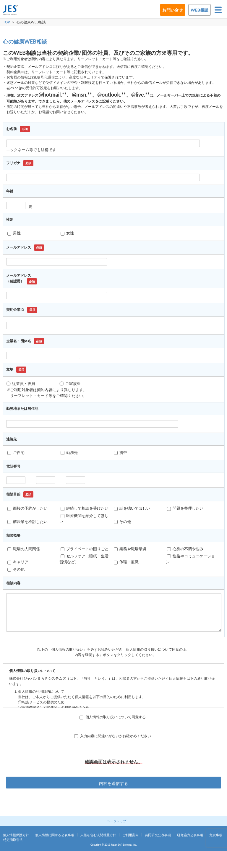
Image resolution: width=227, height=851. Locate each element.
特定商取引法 (13, 839)
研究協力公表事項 (190, 834)
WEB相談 (199, 9)
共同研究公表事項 (158, 834)
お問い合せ (172, 9)
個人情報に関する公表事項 (54, 834)
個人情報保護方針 (16, 834)
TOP (7, 22)
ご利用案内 (130, 834)
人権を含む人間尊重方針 (98, 834)
